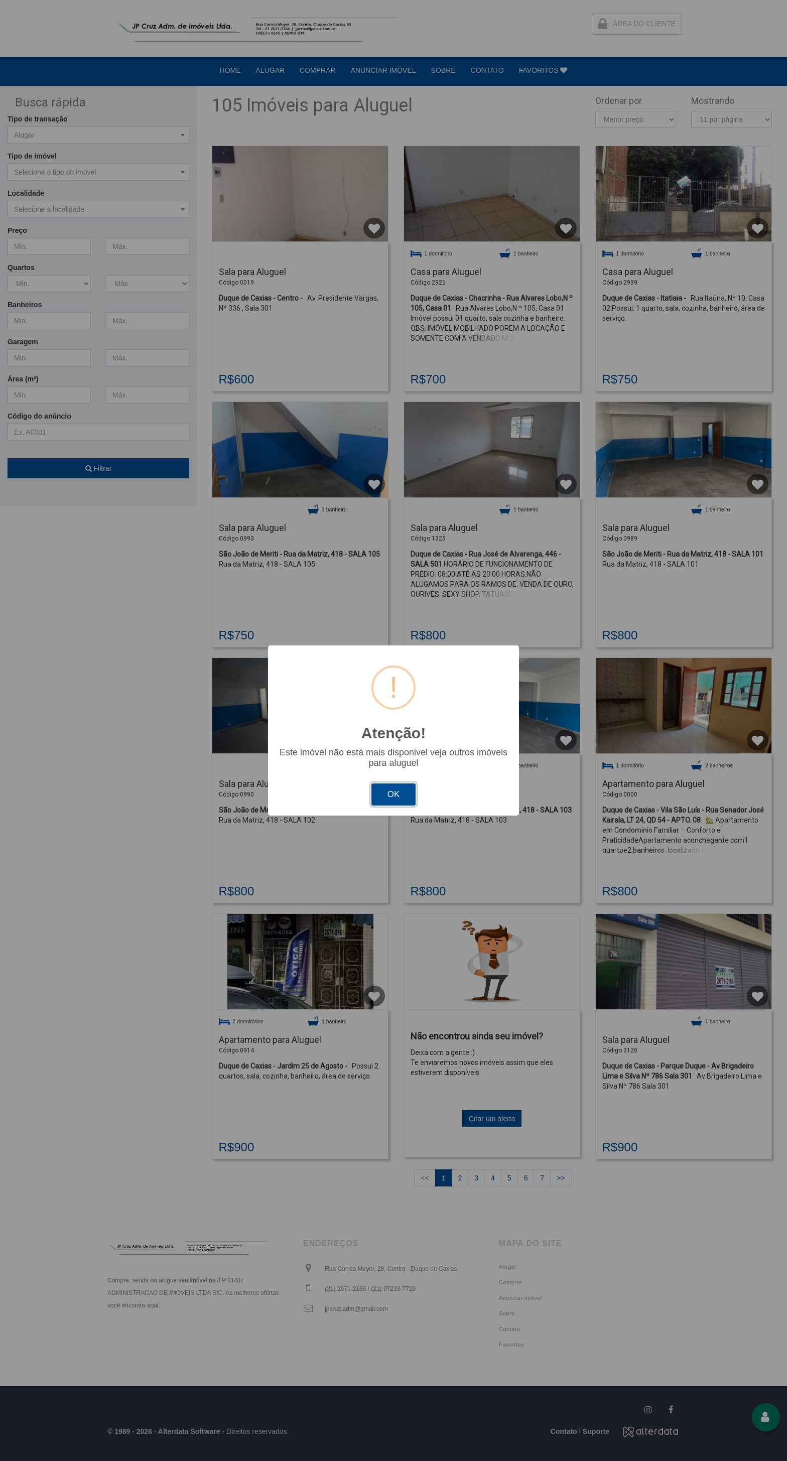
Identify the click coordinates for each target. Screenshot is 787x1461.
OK (393, 794)
